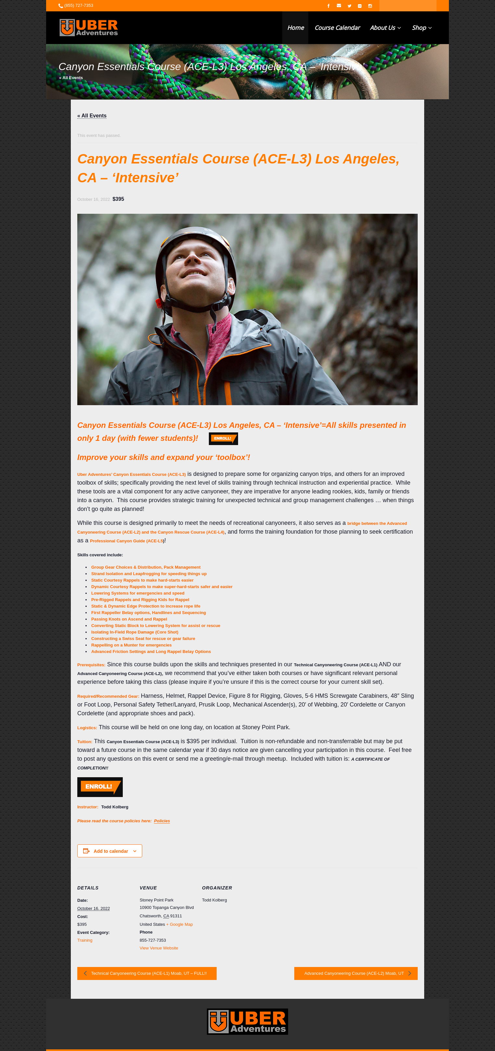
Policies (162, 820)
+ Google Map (179, 924)
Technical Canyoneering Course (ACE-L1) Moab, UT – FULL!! (148, 973)
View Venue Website (159, 948)
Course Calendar (337, 27)
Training (84, 940)
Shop (422, 27)
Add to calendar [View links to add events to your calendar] (111, 851)
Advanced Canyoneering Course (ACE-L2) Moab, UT (354, 973)
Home (295, 27)
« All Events (71, 77)
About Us (385, 27)
